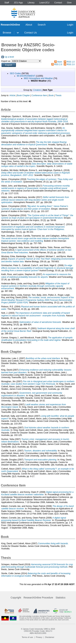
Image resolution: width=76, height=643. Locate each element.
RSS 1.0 (71, 62)
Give (69, 2)
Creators (37, 90)
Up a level (9, 57)
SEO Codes (15, 73)
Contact (58, 2)
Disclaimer (49, 637)
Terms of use (27, 637)
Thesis (58, 95)
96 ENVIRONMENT (26, 76)
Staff (6, 2)
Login (70, 24)
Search (42, 24)
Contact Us (30, 32)
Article (12, 95)
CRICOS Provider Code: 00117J (38, 631)
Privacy (39, 637)
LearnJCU (44, 2)
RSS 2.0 (58, 64)
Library (31, 2)
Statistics (60, 597)
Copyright (16, 597)
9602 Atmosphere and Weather (38, 78)
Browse (7, 32)
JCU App (18, 2)
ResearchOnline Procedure (38, 597)
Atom (59, 62)
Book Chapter (23, 95)
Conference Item (39, 95)
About (29, 24)
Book (51, 95)
